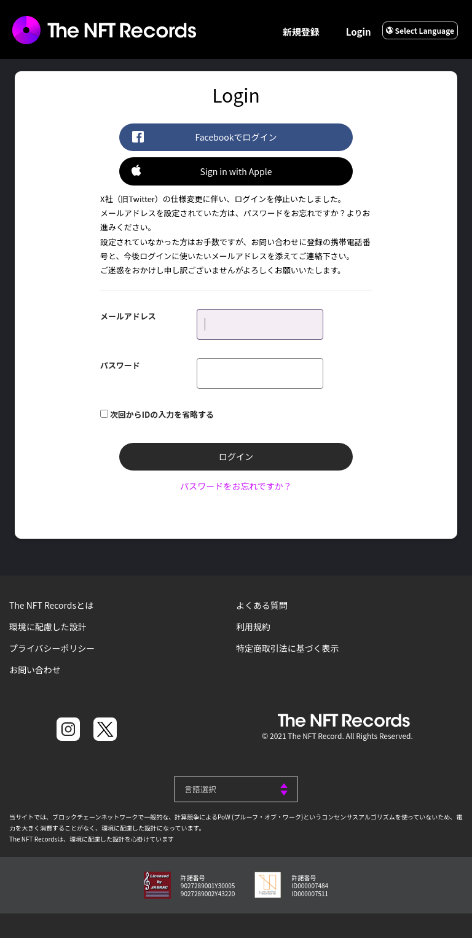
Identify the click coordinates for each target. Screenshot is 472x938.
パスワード (120, 364)
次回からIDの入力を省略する (162, 414)
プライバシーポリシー (52, 648)
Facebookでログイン (204, 136)
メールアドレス (128, 315)
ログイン (236, 456)
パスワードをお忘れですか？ (236, 486)
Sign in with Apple (202, 170)
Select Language (420, 30)
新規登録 (301, 31)
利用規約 (253, 626)
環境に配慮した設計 (48, 626)
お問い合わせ (35, 669)
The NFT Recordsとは (51, 605)
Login (358, 31)
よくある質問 (262, 605)
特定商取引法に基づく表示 (287, 648)
